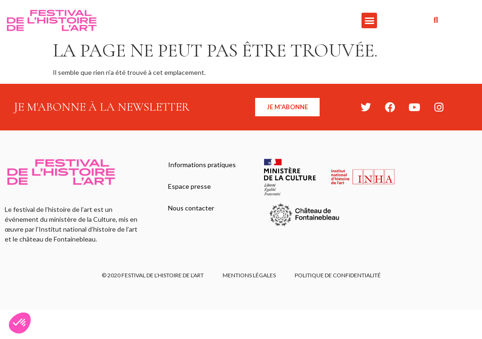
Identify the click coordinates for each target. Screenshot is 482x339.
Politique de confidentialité (338, 275)
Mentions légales (249, 275)
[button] (369, 20)
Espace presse (189, 186)
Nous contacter (191, 208)
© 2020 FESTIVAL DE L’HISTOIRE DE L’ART (153, 275)
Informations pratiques (202, 165)
